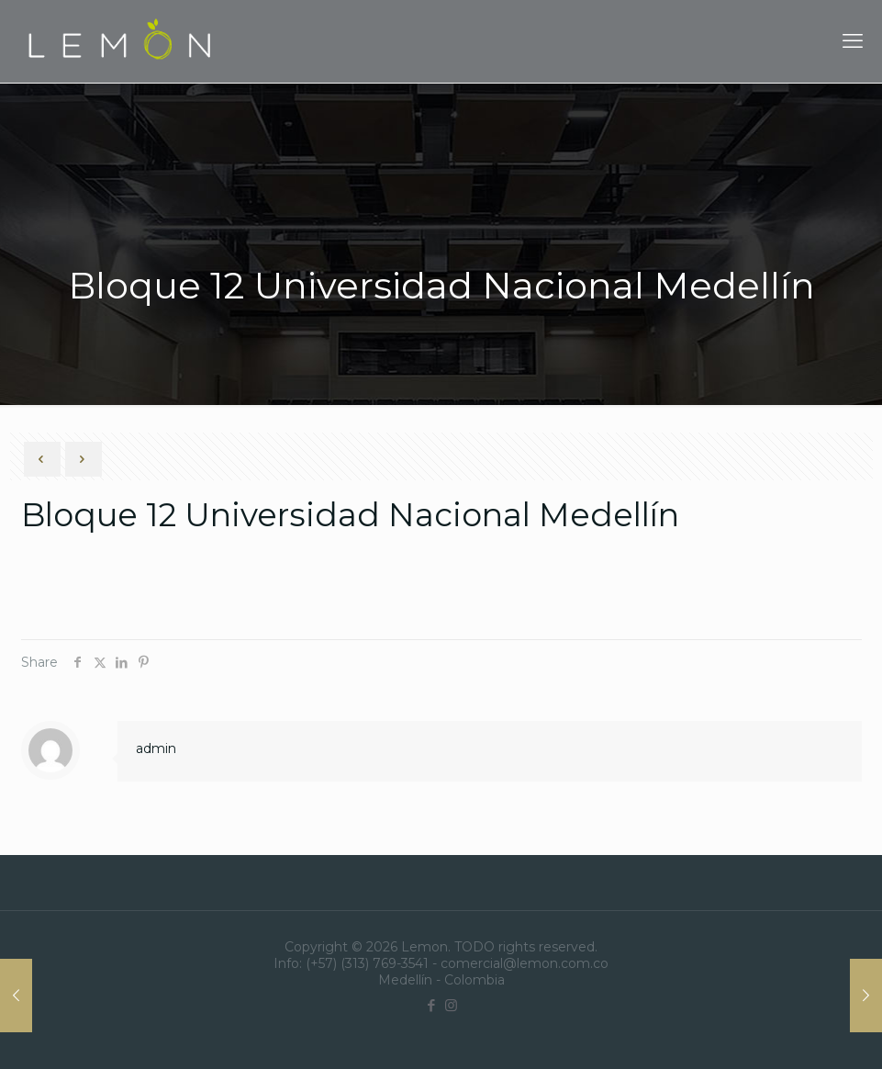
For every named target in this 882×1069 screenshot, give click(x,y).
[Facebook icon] (432, 1005)
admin (156, 748)
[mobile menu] (852, 41)
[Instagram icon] (451, 1005)
